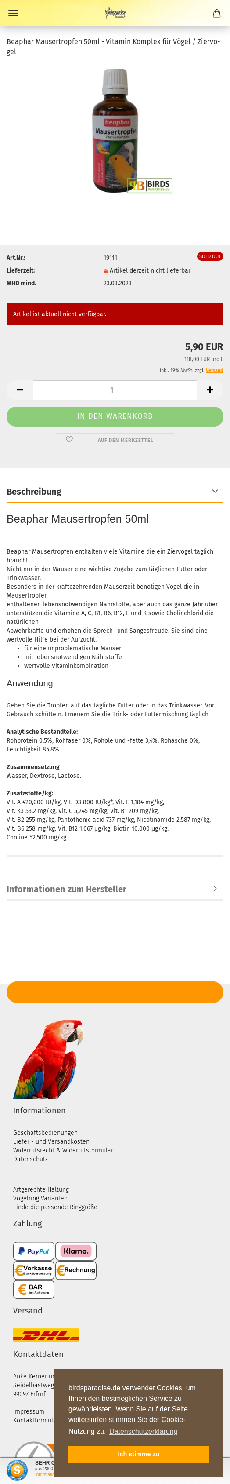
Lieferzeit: (21, 270)
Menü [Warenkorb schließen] (13, 13)
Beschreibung (34, 491)
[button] (20, 390)
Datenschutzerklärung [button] (143, 1431)
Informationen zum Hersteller (66, 889)
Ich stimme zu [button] (138, 1454)
